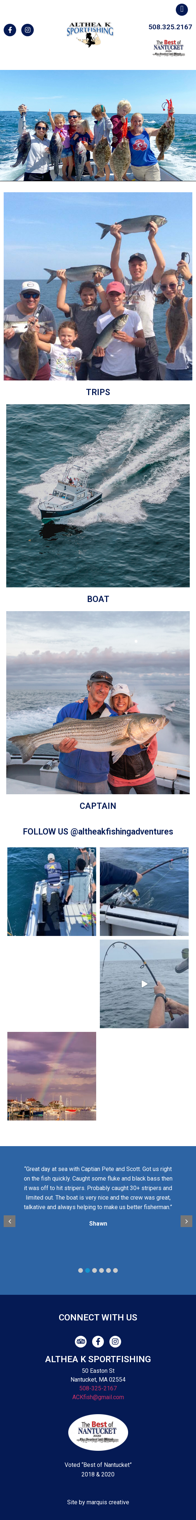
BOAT (98, 599)
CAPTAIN (98, 806)
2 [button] (87, 1270)
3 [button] (94, 1270)
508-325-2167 (98, 1388)
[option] (102, 1197)
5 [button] (108, 1270)
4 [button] (101, 1270)
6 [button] (115, 1270)
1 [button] (80, 1270)
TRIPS (98, 392)
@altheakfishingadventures (121, 832)
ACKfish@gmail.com (98, 1397)
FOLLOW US (46, 832)
